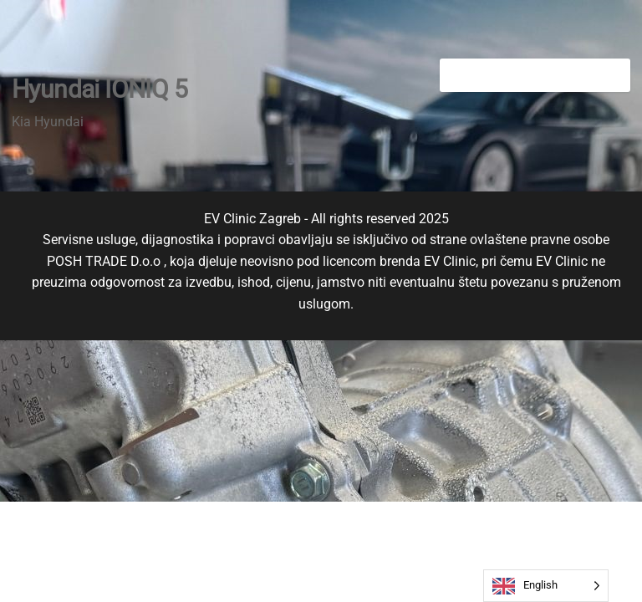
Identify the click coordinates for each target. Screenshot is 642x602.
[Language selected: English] (546, 585)
